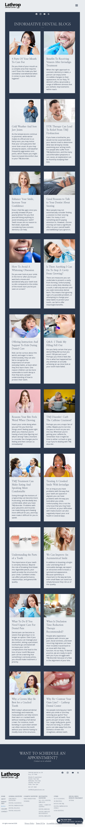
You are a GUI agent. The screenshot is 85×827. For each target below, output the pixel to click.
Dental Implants (45, 816)
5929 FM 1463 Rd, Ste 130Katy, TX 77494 (35, 773)
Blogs (3, 806)
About (3, 799)
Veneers (26, 801)
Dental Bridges (44, 809)
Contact (4, 811)
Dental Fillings (14, 808)
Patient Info (3, 802)
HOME (3, 796)
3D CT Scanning (59, 798)
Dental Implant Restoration (44, 812)
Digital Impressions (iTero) (61, 807)
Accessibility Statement (54, 823)
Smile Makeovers (30, 798)
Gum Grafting (59, 810)
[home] (13, 5)
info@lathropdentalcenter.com (36, 790)
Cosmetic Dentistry (31, 796)
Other (56, 796)
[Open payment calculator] (70, 820)
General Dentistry (15, 796)
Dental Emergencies (16, 805)
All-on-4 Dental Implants (45, 801)
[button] (76, 5)
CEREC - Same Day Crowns (45, 805)
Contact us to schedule (42, 761)
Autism (71, 800)
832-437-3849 (32, 787)
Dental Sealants (14, 810)
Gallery (4, 809)
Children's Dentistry (12, 799)
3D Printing (58, 801)
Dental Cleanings (15, 803)
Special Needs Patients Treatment (76, 797)
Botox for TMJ (59, 803)
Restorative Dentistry (43, 797)
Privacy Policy (29, 823)
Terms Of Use (40, 823)
